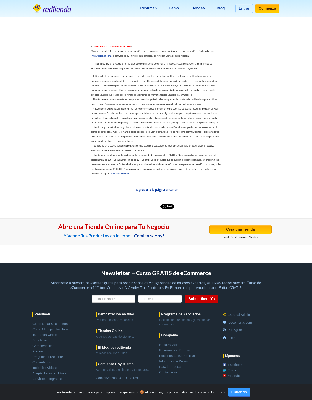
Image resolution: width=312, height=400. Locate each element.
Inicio (231, 338)
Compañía (169, 335)
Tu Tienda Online (44, 335)
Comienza (267, 8)
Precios (37, 351)
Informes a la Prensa (174, 361)
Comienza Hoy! (149, 235)
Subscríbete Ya (201, 299)
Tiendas (198, 8)
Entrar (244, 8)
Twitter (232, 370)
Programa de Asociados (181, 314)
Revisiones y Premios (174, 350)
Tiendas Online (110, 331)
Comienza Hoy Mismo (116, 364)
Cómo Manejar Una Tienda (51, 329)
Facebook (235, 364)
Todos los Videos (44, 367)
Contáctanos (168, 372)
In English (235, 330)
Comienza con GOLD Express (118, 378)
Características (43, 346)
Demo (174, 8)
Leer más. (218, 392)
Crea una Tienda (240, 229)
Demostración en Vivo (116, 314)
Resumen (148, 8)
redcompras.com (240, 322)
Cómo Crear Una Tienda (50, 324)
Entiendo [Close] (239, 392)
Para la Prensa (170, 366)
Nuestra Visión (169, 345)
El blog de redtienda (114, 347)
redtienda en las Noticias (177, 356)
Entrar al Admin (239, 314)
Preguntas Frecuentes (48, 357)
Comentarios (41, 362)
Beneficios (39, 340)
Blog (221, 8)
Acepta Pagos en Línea (49, 373)
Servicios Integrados (47, 379)
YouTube (234, 375)
